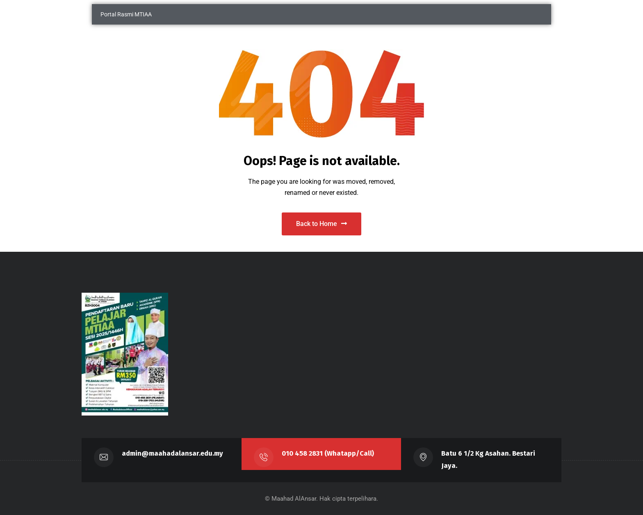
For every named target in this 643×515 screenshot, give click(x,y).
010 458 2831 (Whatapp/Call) (328, 453)
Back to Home (321, 224)
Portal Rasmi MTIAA (126, 14)
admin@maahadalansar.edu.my (172, 453)
